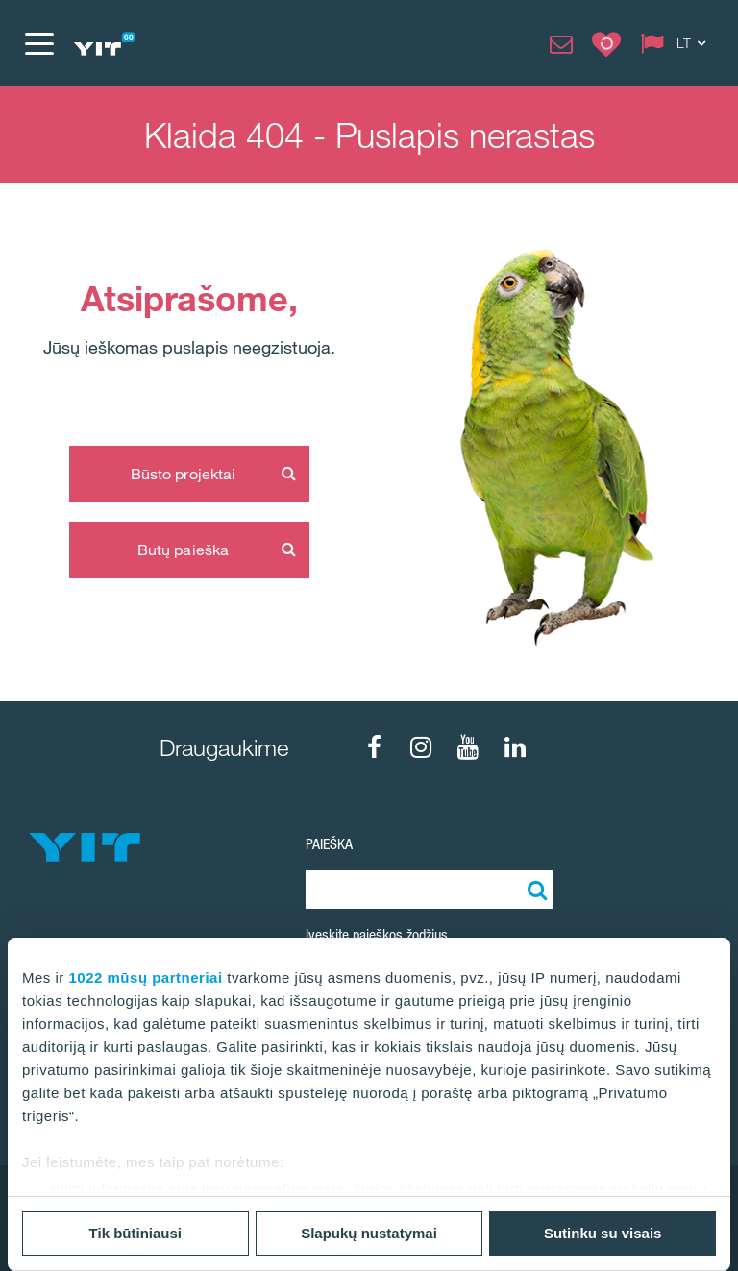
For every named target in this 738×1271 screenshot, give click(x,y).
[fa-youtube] (468, 747)
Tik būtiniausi (135, 1233)
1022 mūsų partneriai (146, 977)
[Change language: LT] (677, 43)
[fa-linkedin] (515, 747)
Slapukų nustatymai (369, 1233)
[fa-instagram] (421, 747)
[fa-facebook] (373, 747)
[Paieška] (534, 889)
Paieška (329, 844)
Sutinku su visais (603, 1233)
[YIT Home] (104, 44)
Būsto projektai (183, 473)
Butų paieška (183, 549)
